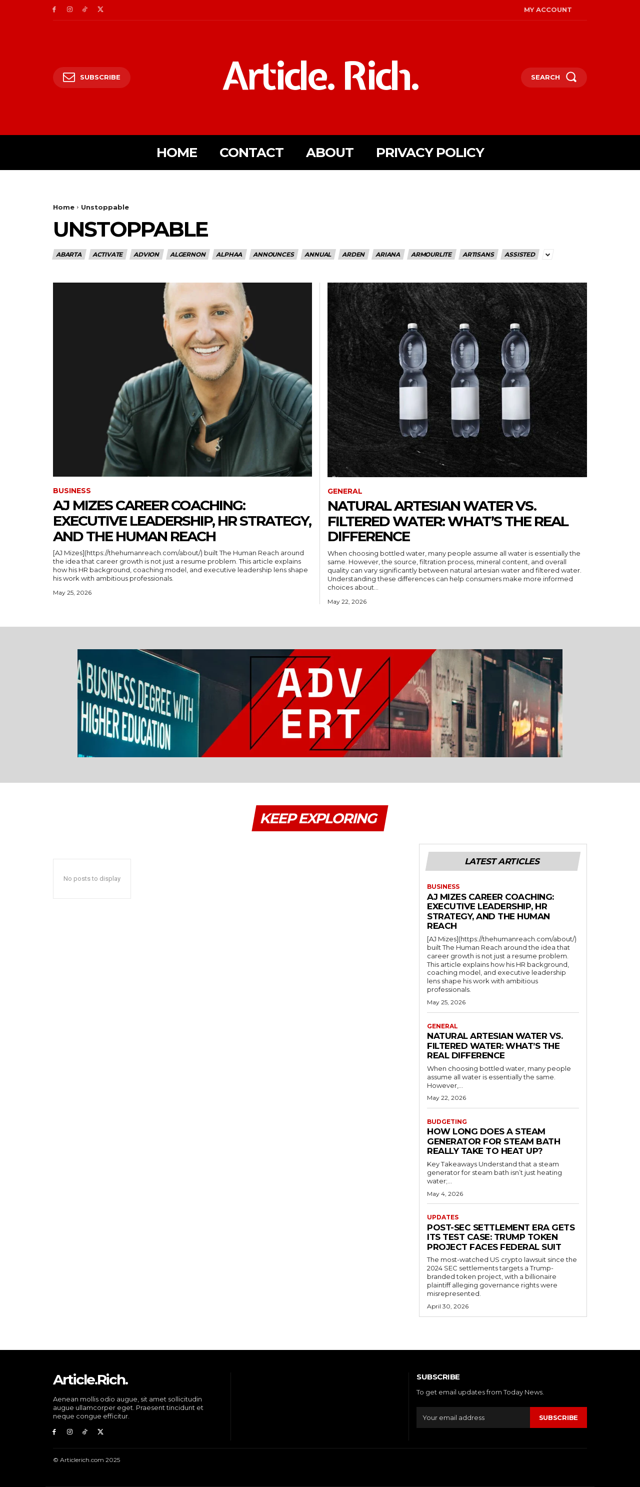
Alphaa (229, 254)
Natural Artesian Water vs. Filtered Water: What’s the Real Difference (448, 521)
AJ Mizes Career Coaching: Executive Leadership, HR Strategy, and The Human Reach (182, 521)
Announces (274, 254)
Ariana (388, 254)
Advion (146, 254)
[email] (473, 1417)
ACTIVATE (108, 254)
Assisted (520, 254)
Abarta (69, 254)
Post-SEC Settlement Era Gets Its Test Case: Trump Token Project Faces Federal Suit (500, 1237)
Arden (353, 254)
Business (72, 491)
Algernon (188, 254)
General (345, 491)
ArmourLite (432, 254)
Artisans (479, 254)
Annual (318, 254)
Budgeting (447, 1121)
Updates (442, 1217)
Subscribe (558, 1417)
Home (63, 207)
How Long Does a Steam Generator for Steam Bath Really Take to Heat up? (493, 1141)
